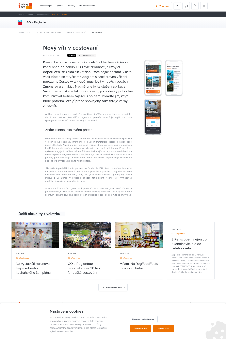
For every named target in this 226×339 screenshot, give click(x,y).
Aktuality (71, 5)
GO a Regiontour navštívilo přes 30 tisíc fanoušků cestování (84, 268)
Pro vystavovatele (87, 5)
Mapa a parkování (76, 33)
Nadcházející (46, 5)
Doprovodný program (48, 33)
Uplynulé (60, 5)
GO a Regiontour (42, 14)
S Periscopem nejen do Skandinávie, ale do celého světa (189, 243)
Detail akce (24, 33)
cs (204, 6)
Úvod (20, 14)
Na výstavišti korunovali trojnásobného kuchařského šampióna (33, 268)
